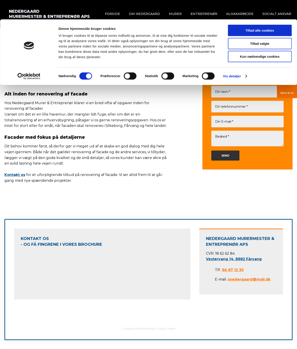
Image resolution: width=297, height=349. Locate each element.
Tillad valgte (259, 24)
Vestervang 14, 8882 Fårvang (234, 259)
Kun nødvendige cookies (260, 37)
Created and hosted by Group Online (148, 328)
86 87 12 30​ (233, 270)
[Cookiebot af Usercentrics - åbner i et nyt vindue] (28, 57)
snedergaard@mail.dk (249, 279)
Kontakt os (14, 175)
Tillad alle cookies (259, 11)
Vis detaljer (232, 57)
